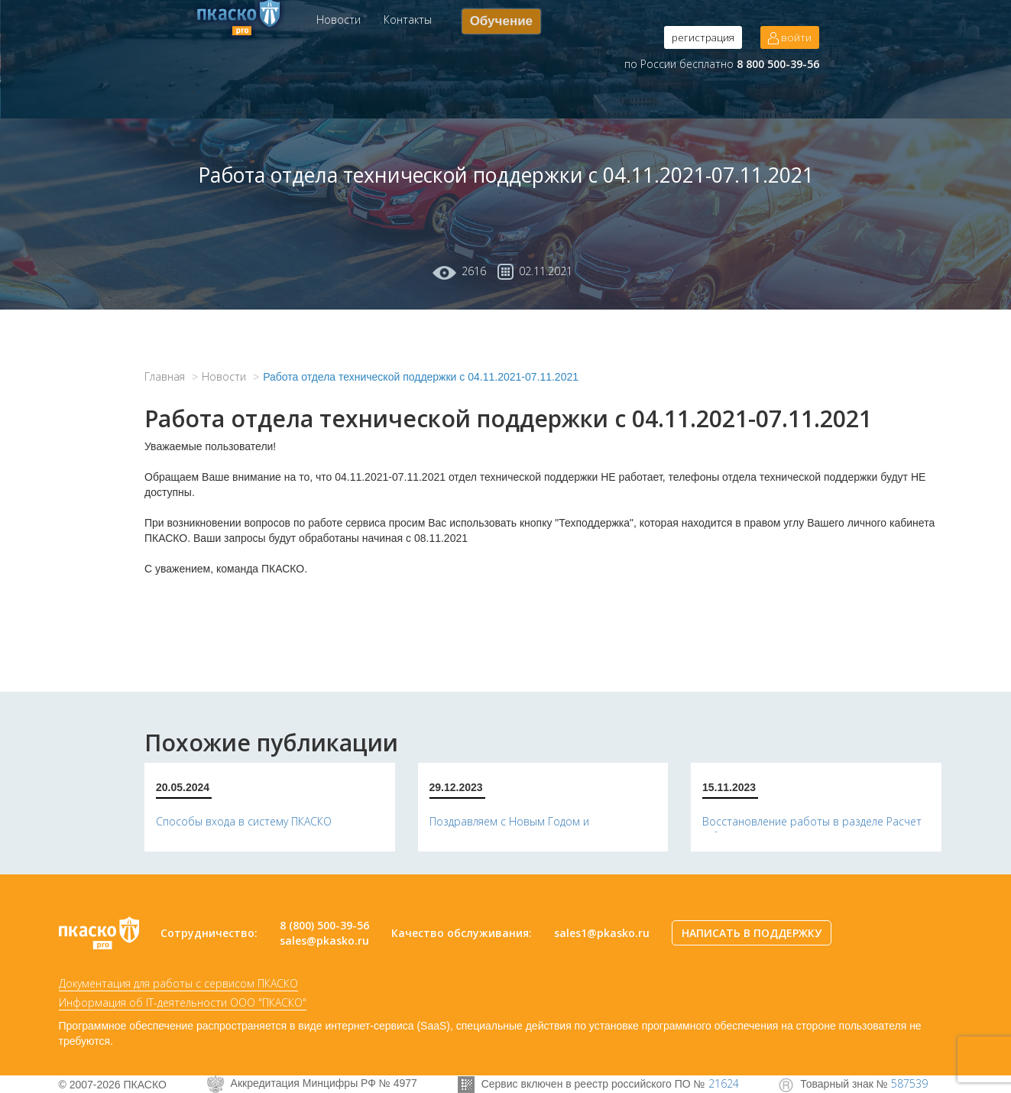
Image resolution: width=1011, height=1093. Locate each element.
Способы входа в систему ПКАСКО (244, 821)
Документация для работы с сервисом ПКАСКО (178, 983)
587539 (909, 1083)
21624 (723, 1083)
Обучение (501, 21)
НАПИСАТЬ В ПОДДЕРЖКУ (751, 933)
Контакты (408, 19)
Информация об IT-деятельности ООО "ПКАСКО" (182, 1002)
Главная (164, 376)
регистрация (703, 37)
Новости (338, 19)
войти (790, 37)
